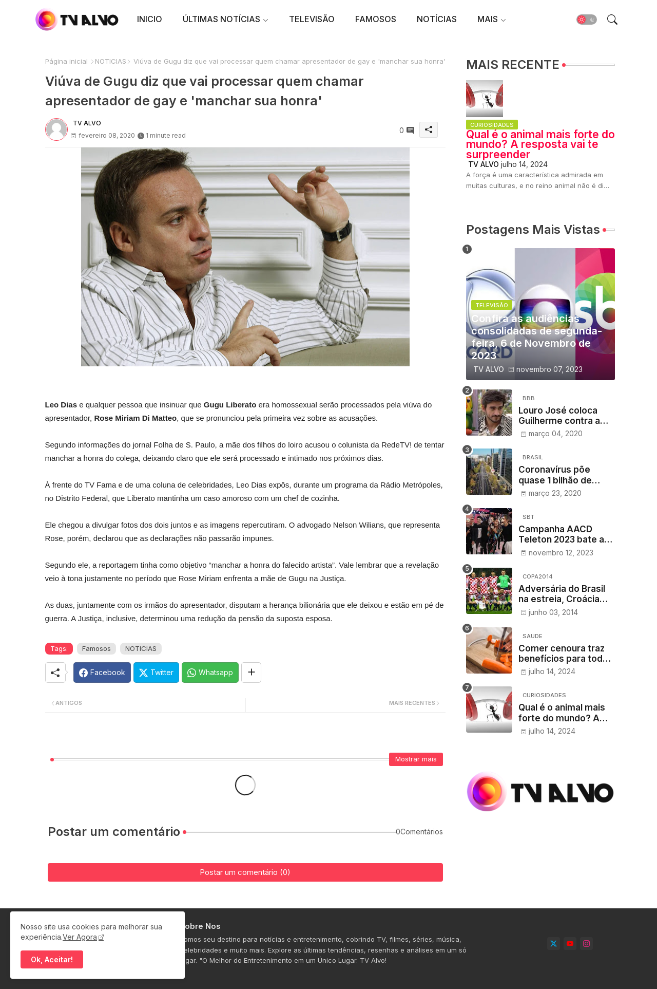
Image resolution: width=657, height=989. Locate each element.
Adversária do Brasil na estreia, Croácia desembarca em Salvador (561, 594)
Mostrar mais (416, 759)
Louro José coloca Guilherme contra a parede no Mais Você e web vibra (563, 415)
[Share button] (251, 672)
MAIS (487, 19)
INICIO (149, 19)
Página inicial (66, 61)
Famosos (96, 648)
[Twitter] (156, 672)
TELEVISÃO (312, 19)
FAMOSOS (375, 19)
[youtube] (570, 943)
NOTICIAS (110, 61)
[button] (586, 19)
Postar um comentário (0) (245, 872)
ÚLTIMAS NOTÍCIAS (221, 19)
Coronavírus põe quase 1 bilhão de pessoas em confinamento (555, 475)
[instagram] (586, 943)
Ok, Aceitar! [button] (52, 959)
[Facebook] (102, 672)
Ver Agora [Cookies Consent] (80, 936)
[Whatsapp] (210, 672)
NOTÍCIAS (437, 19)
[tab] (149, 19)
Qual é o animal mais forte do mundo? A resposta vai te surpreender (540, 144)
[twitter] (553, 943)
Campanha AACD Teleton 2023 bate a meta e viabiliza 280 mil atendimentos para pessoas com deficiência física (566, 534)
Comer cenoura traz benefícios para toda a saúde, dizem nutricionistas (566, 653)
